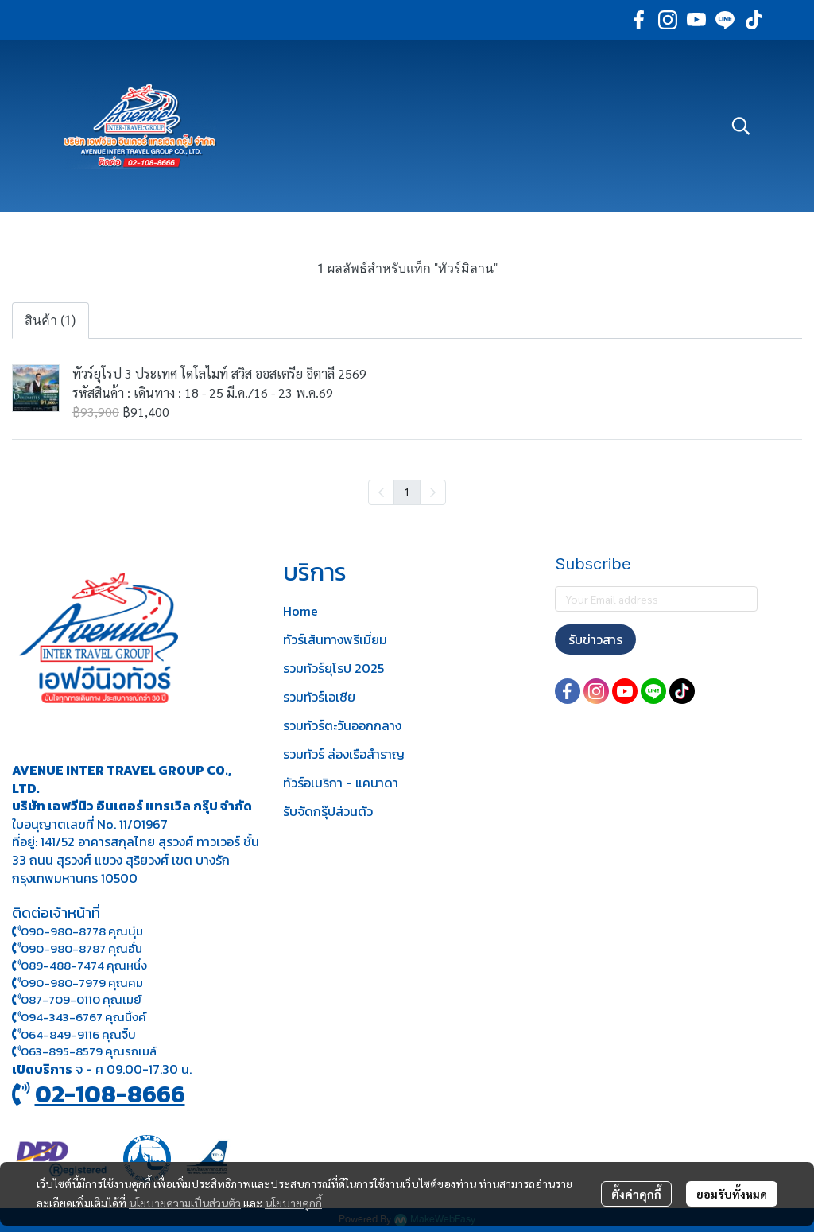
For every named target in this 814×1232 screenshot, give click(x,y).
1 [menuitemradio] (407, 491)
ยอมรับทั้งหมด (731, 1194)
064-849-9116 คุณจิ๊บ (74, 1034)
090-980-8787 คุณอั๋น (81, 948)
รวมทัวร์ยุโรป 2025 (333, 668)
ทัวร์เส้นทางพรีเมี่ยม (335, 639)
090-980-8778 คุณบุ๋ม (77, 931)
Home (300, 610)
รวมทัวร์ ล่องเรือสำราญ (344, 754)
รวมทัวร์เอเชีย (319, 696)
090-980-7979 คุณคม (82, 983)
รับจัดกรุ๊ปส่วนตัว (328, 811)
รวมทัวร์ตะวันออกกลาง (342, 725)
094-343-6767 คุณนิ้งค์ (79, 1017)
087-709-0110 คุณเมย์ (81, 999)
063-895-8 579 (62, 1051)
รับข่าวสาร (595, 639)
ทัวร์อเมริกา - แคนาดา (340, 782)
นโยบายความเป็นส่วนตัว (185, 1202)
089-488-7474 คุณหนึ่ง (79, 965)
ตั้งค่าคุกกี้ (636, 1194)
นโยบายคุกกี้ (293, 1202)
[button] (740, 125)
